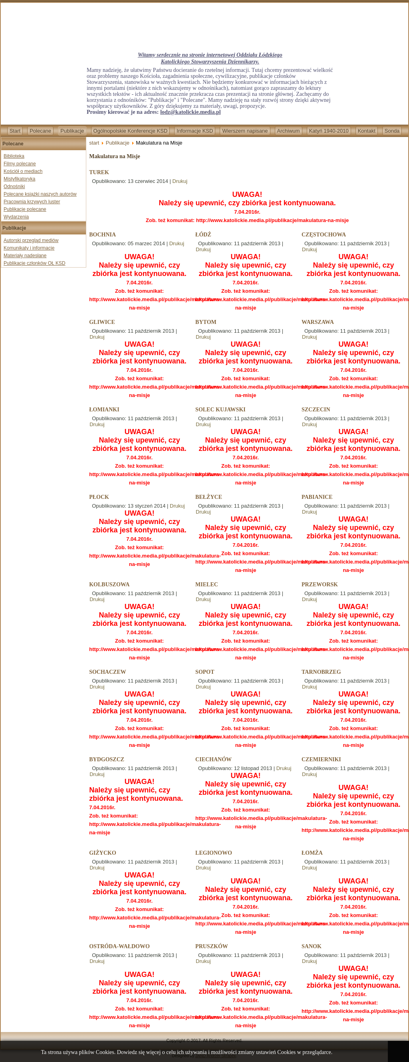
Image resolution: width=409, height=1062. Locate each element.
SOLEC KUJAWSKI (220, 410)
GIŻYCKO (102, 853)
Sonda (392, 131)
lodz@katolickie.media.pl (190, 112)
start (94, 143)
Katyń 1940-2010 (329, 131)
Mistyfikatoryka (19, 179)
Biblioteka (14, 156)
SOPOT (204, 672)
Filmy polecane (20, 164)
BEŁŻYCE (208, 497)
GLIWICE (102, 322)
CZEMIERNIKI (321, 759)
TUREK (99, 172)
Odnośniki (14, 186)
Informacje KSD (195, 131)
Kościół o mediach (23, 171)
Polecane (40, 131)
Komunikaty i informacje (29, 248)
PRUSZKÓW (211, 946)
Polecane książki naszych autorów (40, 194)
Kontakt (366, 131)
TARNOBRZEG (321, 672)
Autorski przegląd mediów (31, 240)
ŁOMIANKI (104, 410)
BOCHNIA (102, 235)
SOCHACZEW (107, 672)
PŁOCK (99, 497)
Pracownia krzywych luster (32, 201)
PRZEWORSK (320, 585)
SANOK (312, 946)
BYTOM (205, 322)
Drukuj (180, 181)
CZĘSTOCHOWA (324, 235)
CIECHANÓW (213, 759)
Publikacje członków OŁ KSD (35, 263)
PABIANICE (317, 497)
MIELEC (206, 585)
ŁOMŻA (312, 853)
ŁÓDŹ (203, 235)
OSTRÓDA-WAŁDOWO (119, 946)
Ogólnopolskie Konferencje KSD (130, 131)
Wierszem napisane (245, 131)
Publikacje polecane (25, 209)
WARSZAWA (318, 322)
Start (15, 131)
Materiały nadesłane (25, 255)
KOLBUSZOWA (109, 585)
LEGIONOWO (213, 853)
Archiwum (288, 131)
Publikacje (72, 131)
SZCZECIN (316, 410)
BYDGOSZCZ (106, 759)
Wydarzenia (16, 217)
